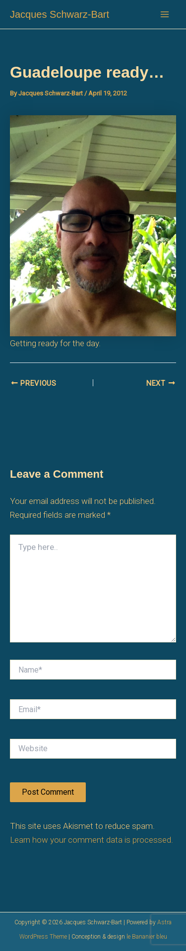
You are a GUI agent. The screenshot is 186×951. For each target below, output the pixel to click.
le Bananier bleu (146, 936)
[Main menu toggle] (165, 14)
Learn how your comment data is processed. (91, 840)
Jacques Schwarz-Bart (59, 14)
